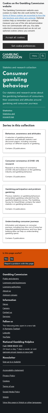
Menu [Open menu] (34, 55)
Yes (6, 258)
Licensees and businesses (14, 282)
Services (6, 316)
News (5, 304)
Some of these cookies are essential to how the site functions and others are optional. (24, 16)
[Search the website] (42, 55)
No (12, 258)
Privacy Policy (9, 375)
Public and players (11, 278)
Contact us (7, 312)
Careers (6, 308)
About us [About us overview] (7, 291)
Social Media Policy (11, 391)
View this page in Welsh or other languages (22, 402)
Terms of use (8, 386)
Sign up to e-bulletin (12, 361)
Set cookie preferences (23, 45)
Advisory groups (10, 295)
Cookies (6, 381)
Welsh (6, 397)
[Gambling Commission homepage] (12, 57)
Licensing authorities (12, 286)
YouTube (6, 337)
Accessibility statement (13, 370)
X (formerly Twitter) (11, 328)
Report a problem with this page (19, 263)
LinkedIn (6, 332)
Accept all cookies (15, 37)
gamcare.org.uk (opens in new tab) (18, 352)
